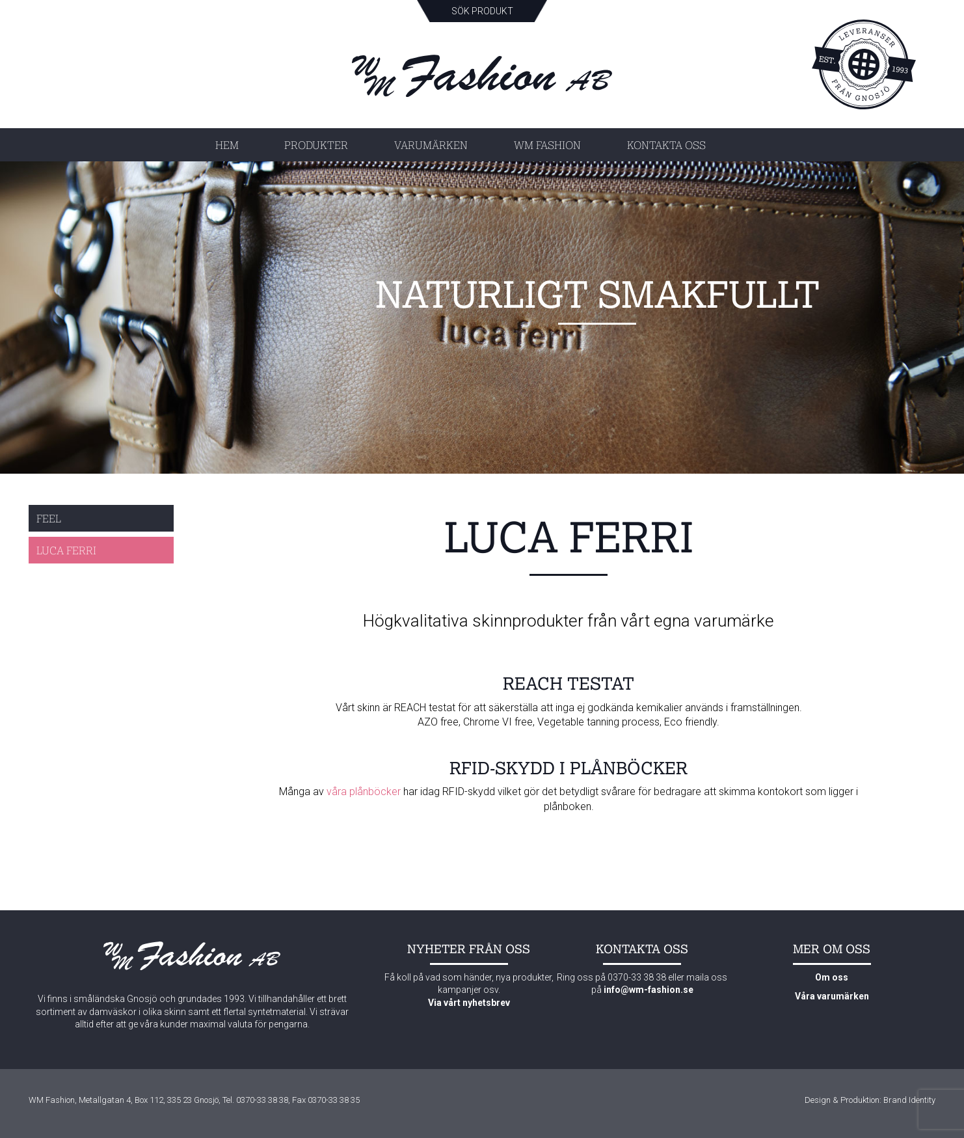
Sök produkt (482, 11)
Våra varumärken (832, 996)
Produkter (316, 145)
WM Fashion (547, 145)
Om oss (831, 977)
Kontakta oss (666, 145)
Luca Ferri (66, 550)
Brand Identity (909, 1100)
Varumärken (431, 145)
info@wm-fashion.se (648, 989)
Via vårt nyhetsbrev (469, 1002)
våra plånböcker (364, 791)
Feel (48, 518)
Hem (227, 145)
